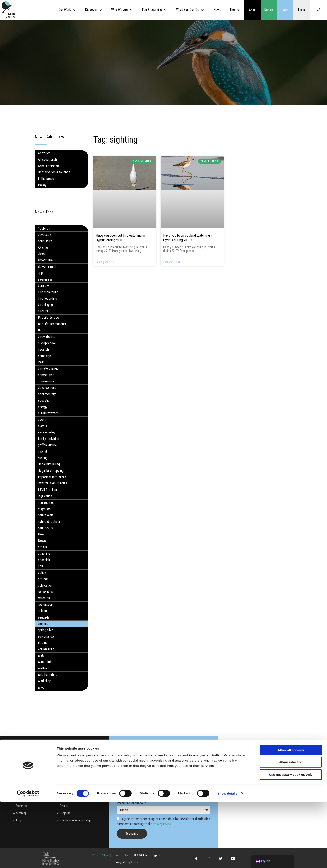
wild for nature (47, 675)
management (47, 502)
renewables (46, 592)
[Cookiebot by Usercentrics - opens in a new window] (28, 859)
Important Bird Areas (52, 477)
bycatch (43, 349)
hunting (42, 458)
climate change (48, 368)
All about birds (47, 159)
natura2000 (45, 528)
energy (42, 407)
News (42, 541)
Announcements (49, 166)
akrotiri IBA (45, 260)
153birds (44, 228)
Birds (41, 330)
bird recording (47, 298)
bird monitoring (48, 292)
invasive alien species (52, 483)
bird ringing (45, 305)
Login (301, 10)
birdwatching (46, 337)
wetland (43, 668)
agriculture (45, 241)
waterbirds (45, 662)
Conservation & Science (54, 172)
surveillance (46, 636)
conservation (46, 381)
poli (40, 566)
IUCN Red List (47, 490)
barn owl (43, 286)
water (42, 655)
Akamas (43, 247)
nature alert (45, 515)
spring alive (45, 630)
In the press (46, 178)
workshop (44, 681)
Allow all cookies (291, 816)
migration (44, 509)
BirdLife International (52, 324)
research (44, 598)
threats (42, 643)
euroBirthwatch (48, 413)
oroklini (42, 547)
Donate (268, 10)
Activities (44, 153)
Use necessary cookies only (290, 840)
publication (45, 585)
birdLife (43, 311)
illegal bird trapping (51, 470)
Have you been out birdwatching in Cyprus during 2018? (120, 237)
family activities (48, 438)
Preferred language (130, 803)
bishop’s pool (47, 343)
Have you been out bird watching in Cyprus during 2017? (188, 237)
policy (42, 573)
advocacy (44, 235)
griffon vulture (47, 445)
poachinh (44, 560)
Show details (227, 859)
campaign (44, 356)
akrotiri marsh (47, 266)
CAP (41, 362)
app (40, 273)
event (42, 419)
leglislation (45, 496)
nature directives (49, 522)
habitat (42, 451)
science (43, 611)
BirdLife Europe (48, 317)
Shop (252, 10)
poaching (44, 553)
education (44, 400)
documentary (47, 394)
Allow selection (290, 828)
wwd (41, 687)
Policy (42, 185)
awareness (45, 279)
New (41, 534)
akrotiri (42, 254)
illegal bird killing (49, 464)
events (42, 426)
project (43, 579)
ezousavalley (46, 432)
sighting (43, 624)
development (47, 388)
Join (285, 10)
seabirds (43, 617)
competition (46, 375)
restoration (45, 604)
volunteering (46, 649)
